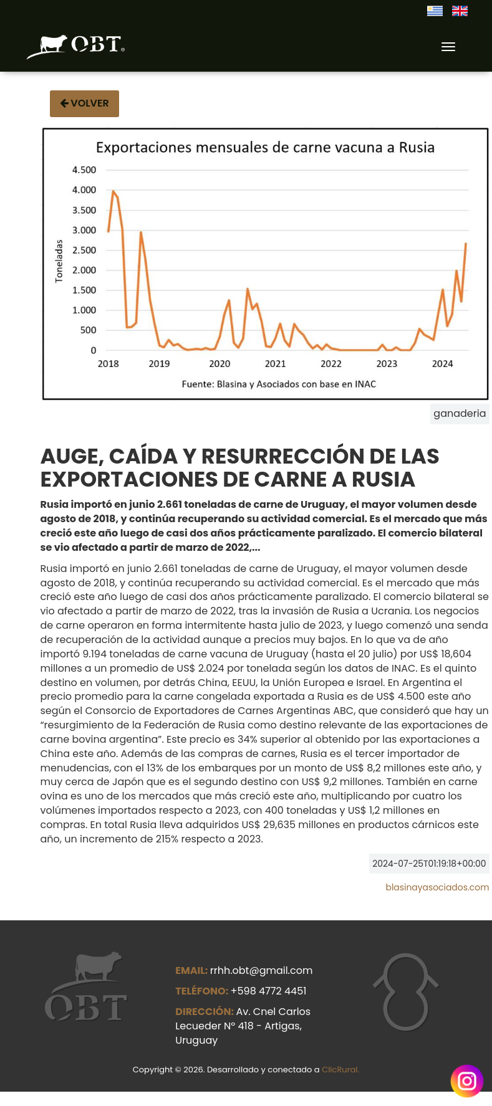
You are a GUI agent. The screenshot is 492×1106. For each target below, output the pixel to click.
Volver (84, 103)
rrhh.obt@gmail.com (261, 970)
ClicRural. (340, 1069)
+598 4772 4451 (269, 991)
